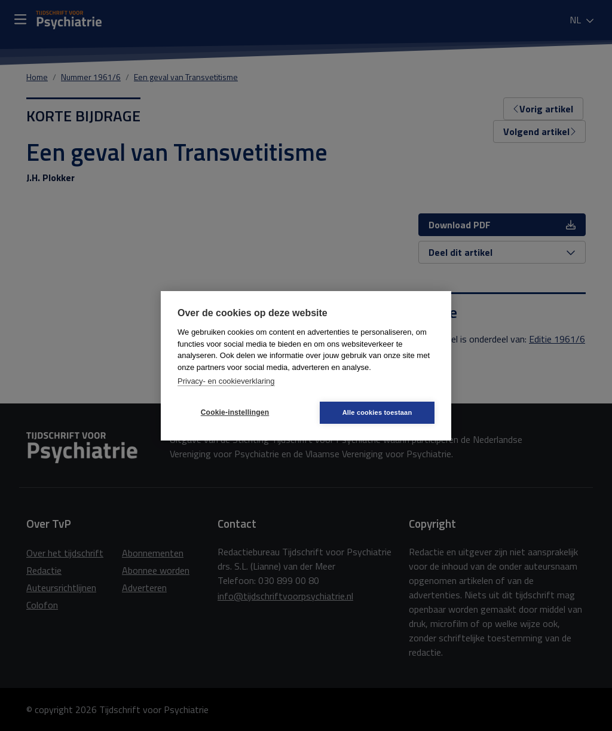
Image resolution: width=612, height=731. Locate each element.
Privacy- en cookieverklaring (226, 381)
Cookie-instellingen (235, 412)
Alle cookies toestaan (377, 412)
